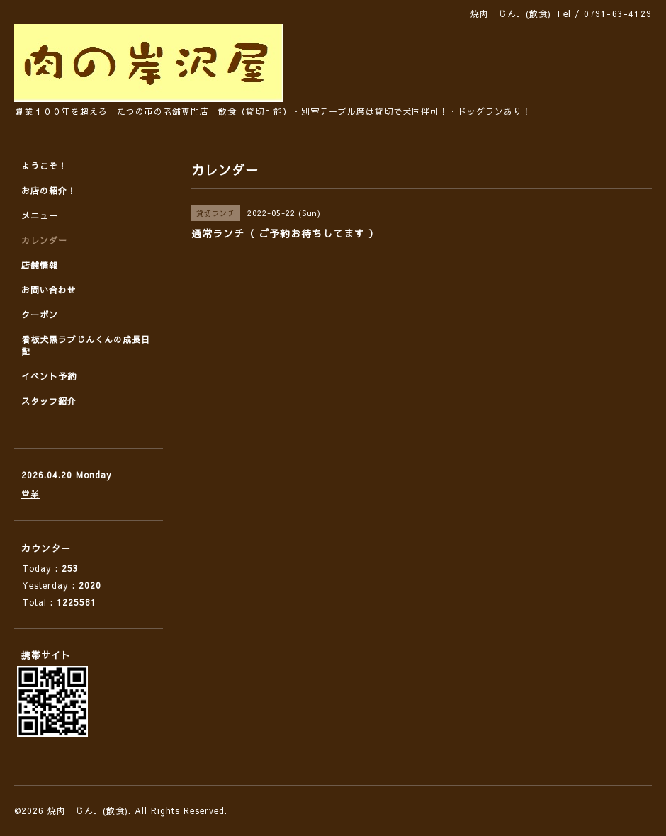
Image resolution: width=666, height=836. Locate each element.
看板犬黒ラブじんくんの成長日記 (85, 345)
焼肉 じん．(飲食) (87, 810)
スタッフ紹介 (49, 401)
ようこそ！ (44, 165)
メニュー (39, 215)
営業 (30, 493)
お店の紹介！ (49, 190)
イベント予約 (49, 376)
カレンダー (44, 240)
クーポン (39, 314)
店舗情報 (39, 265)
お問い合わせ (49, 289)
